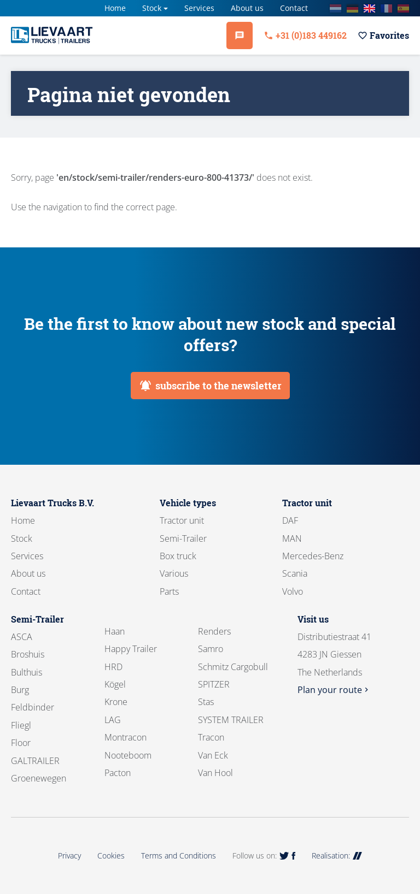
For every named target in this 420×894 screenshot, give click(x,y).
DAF (290, 520)
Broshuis (27, 654)
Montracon (125, 737)
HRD (113, 667)
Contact (294, 8)
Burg (20, 690)
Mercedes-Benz (312, 556)
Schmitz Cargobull (233, 667)
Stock (151, 8)
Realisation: (337, 855)
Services (199, 8)
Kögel (115, 684)
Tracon (211, 737)
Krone (115, 702)
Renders (214, 631)
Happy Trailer (130, 649)
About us (247, 8)
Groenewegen (38, 778)
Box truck (178, 556)
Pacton (117, 773)
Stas (206, 702)
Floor (21, 743)
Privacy (69, 855)
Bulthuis (26, 672)
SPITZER (214, 684)
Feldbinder (32, 707)
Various (174, 573)
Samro (210, 649)
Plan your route (334, 690)
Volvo (292, 591)
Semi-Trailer (183, 538)
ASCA (21, 637)
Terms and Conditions (178, 855)
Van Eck (213, 755)
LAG (112, 720)
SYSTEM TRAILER (231, 720)
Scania (294, 573)
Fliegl (21, 725)
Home (115, 8)
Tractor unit (182, 520)
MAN (292, 538)
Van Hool (215, 773)
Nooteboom (127, 755)
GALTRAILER (35, 761)
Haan (114, 631)
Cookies (111, 855)
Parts (169, 591)
